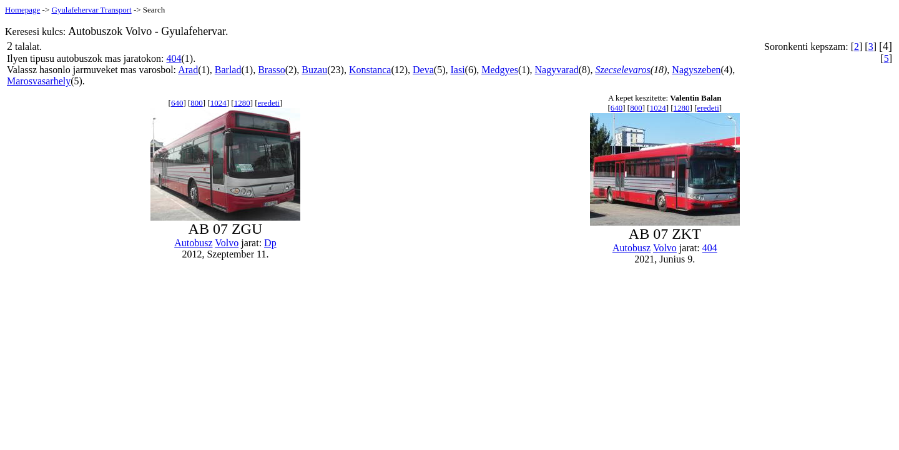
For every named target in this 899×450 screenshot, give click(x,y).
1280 (242, 103)
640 (177, 103)
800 (196, 103)
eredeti (269, 103)
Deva (423, 69)
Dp (270, 243)
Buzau (314, 69)
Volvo (226, 243)
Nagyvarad (557, 69)
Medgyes (499, 69)
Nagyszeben (696, 69)
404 (174, 58)
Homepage (22, 9)
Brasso (271, 69)
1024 (218, 103)
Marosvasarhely (39, 81)
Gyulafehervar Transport (91, 9)
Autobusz (193, 243)
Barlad (228, 69)
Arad (188, 69)
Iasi (457, 69)
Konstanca (370, 69)
